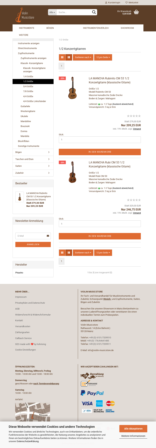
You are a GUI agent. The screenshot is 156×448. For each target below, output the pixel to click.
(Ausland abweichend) (122, 104)
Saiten (18, 166)
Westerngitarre (28, 111)
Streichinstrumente (27, 48)
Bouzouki (25, 126)
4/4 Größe (28, 96)
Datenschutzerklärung (28, 441)
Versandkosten (22, 326)
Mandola (25, 136)
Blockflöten (23, 141)
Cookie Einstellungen (25, 349)
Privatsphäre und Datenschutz (30, 303)
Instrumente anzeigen (28, 43)
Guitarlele (25, 106)
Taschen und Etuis (24, 159)
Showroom (127, 28)
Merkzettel (131, 2)
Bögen (50, 28)
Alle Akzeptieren (133, 428)
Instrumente (26, 28)
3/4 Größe (28, 86)
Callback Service (23, 338)
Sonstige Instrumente (28, 146)
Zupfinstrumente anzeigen (33, 58)
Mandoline (26, 121)
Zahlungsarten (22, 332)
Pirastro (19, 272)
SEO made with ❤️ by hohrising (30, 344)
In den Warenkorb (99, 152)
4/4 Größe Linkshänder (34, 101)
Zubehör (19, 173)
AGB (17, 308)
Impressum (21, 297)
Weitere (23, 35)
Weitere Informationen (133, 436)
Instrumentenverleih (96, 28)
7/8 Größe (28, 91)
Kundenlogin (112, 2)
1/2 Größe (28, 81)
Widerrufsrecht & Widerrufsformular (33, 314)
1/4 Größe (28, 76)
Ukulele (24, 116)
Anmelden (33, 244)
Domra (24, 131)
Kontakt (19, 320)
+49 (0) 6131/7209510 (100, 337)
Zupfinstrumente (26, 53)
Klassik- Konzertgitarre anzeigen (34, 70)
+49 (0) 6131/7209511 (100, 344)
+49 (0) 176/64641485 (98, 340)
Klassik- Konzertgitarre (32, 63)
